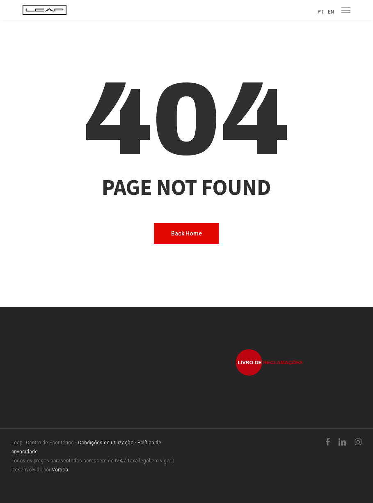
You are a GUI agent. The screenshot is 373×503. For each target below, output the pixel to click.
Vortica (60, 470)
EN (331, 11)
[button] (345, 10)
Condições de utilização (105, 443)
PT (321, 11)
